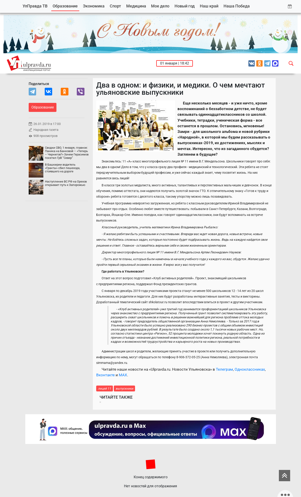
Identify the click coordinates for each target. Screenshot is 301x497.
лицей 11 (104, 388)
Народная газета (45, 130)
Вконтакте (105, 375)
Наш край (209, 6)
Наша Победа (237, 6)
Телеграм (224, 369)
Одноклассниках (250, 369)
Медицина (136, 6)
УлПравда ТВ (35, 6)
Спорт (115, 6)
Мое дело (160, 6)
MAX (123, 375)
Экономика (94, 6)
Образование (65, 6)
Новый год (185, 6)
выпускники (124, 388)
